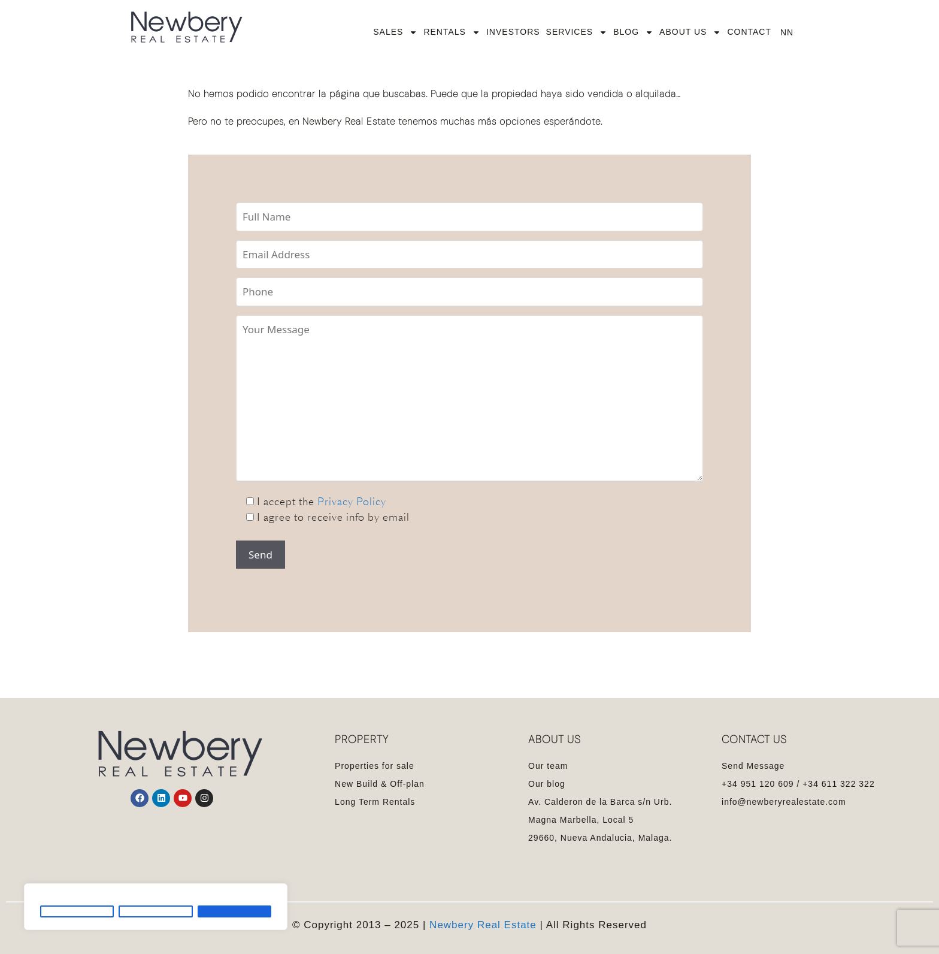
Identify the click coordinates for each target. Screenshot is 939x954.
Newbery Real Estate (483, 925)
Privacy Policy (351, 501)
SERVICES (577, 32)
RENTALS (451, 32)
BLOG (633, 32)
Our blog (546, 784)
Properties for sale (374, 766)
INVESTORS (513, 32)
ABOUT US (690, 32)
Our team (548, 766)
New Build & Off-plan (380, 784)
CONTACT (749, 32)
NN (786, 32)
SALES (395, 32)
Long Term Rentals (375, 802)
